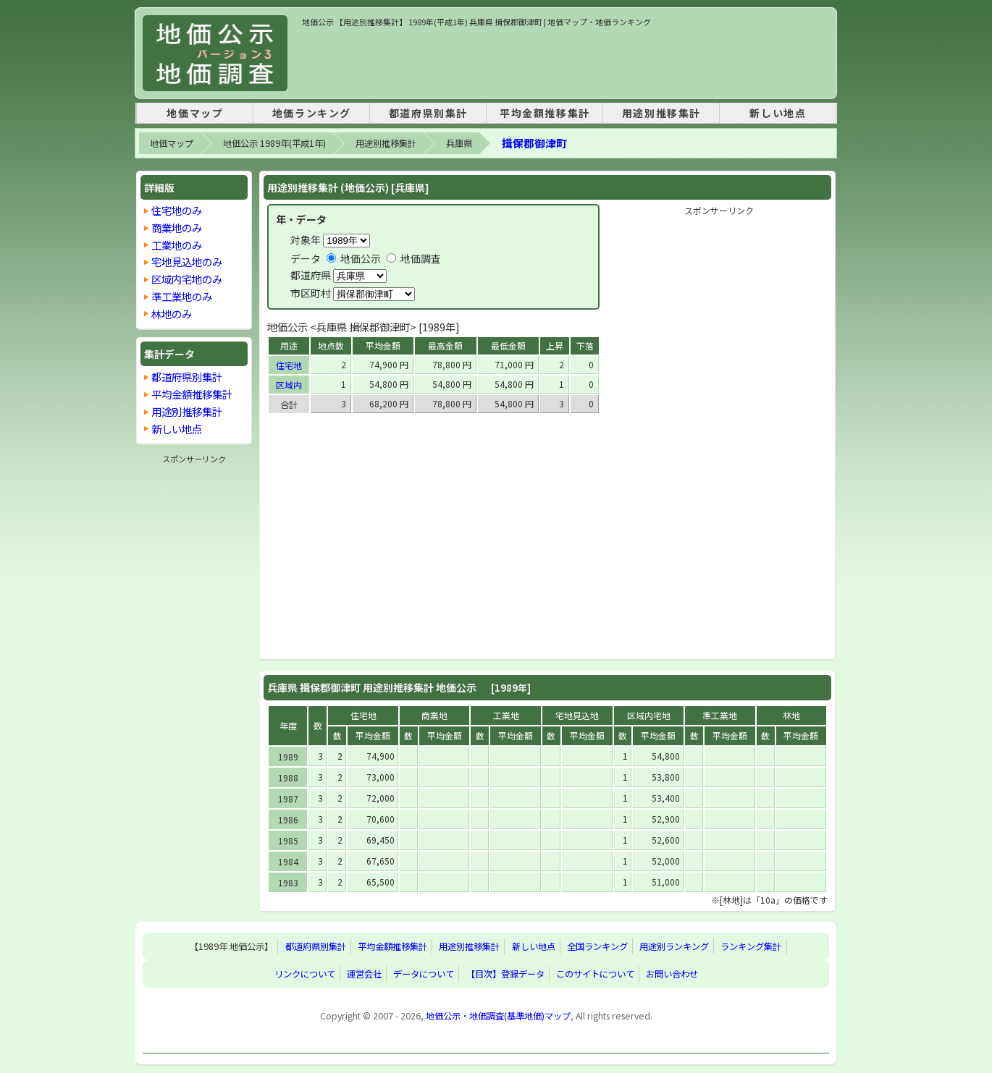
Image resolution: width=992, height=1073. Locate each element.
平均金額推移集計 (545, 113)
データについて (423, 973)
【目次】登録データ (505, 973)
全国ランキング (597, 946)
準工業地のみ (181, 296)
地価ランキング (311, 113)
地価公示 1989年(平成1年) (274, 143)
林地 (791, 715)
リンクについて (304, 973)
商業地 (434, 715)
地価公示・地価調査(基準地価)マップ (498, 1015)
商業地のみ (176, 227)
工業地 (506, 715)
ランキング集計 (750, 946)
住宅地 (289, 365)
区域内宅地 (649, 715)
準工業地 (719, 715)
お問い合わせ (672, 973)
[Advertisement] (565, 60)
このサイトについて (595, 973)
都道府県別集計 (428, 113)
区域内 (289, 384)
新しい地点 (777, 113)
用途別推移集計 (661, 113)
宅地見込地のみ (186, 261)
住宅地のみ (176, 210)
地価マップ (195, 113)
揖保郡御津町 (534, 142)
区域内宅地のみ (186, 279)
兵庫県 (459, 143)
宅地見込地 (577, 715)
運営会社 (364, 973)
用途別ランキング (674, 946)
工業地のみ (176, 245)
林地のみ (171, 313)
